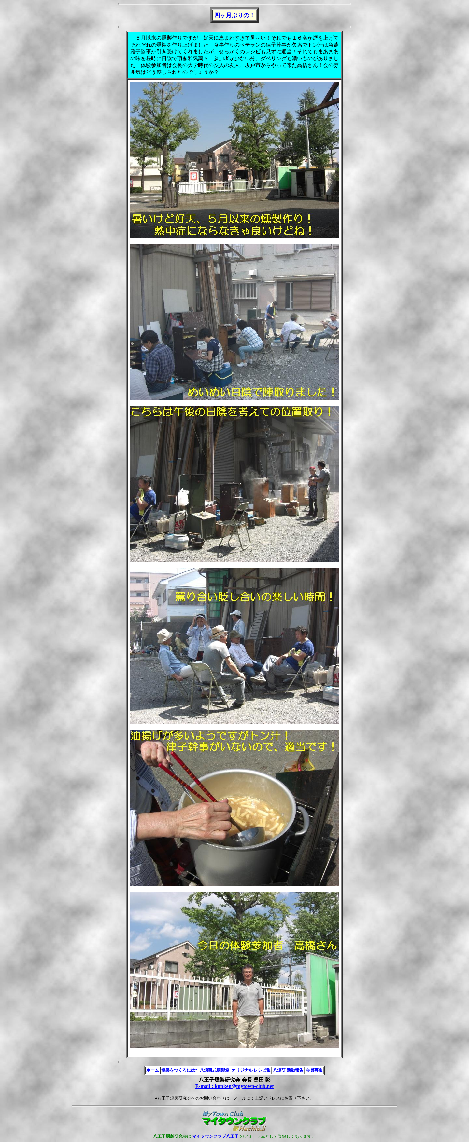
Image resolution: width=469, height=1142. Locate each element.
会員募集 (314, 1070)
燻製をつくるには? (179, 1070)
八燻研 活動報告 (288, 1070)
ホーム (152, 1070)
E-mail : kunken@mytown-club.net (234, 1086)
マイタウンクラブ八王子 (215, 1136)
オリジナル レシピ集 (251, 1070)
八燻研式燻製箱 (214, 1070)
